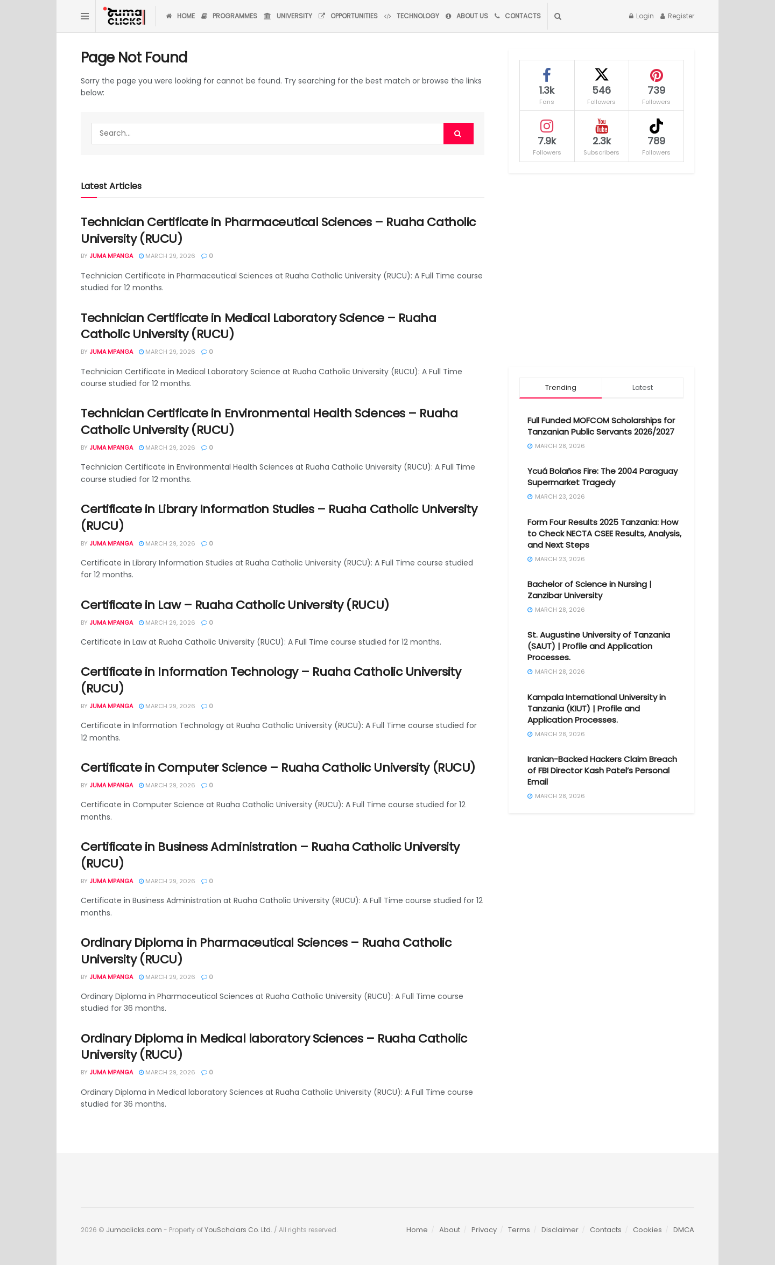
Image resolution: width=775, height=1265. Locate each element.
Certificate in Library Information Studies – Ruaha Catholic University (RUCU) (279, 517)
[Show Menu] (85, 16)
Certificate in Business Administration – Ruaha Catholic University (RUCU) (270, 855)
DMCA (683, 1230)
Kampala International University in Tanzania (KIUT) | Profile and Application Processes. (596, 708)
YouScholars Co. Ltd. (238, 1229)
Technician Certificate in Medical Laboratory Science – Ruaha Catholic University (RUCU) (258, 326)
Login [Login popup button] (641, 15)
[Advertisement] (601, 269)
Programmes (229, 15)
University (288, 15)
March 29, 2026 (167, 255)
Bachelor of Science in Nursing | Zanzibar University (589, 589)
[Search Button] (557, 16)
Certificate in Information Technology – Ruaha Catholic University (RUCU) (271, 680)
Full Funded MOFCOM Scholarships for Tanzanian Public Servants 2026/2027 (601, 426)
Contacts (518, 15)
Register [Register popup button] (677, 15)
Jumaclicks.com (134, 1229)
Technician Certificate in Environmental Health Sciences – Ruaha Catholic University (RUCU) (269, 421)
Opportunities (348, 15)
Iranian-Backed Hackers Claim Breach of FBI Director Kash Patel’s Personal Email (602, 770)
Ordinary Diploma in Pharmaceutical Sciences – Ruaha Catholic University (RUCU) (266, 951)
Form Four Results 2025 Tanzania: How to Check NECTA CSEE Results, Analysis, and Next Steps (604, 533)
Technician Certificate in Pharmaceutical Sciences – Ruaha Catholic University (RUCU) (278, 230)
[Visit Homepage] (125, 16)
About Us (467, 15)
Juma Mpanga (111, 255)
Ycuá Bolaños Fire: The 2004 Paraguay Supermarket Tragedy (602, 476)
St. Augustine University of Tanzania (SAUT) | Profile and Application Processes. (598, 646)
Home (180, 15)
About (449, 1230)
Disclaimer (560, 1230)
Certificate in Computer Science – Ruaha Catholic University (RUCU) (278, 767)
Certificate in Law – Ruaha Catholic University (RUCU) (235, 605)
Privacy (484, 1230)
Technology (411, 15)
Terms (519, 1230)
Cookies (647, 1230)
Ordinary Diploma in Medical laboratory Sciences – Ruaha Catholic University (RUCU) (274, 1047)
